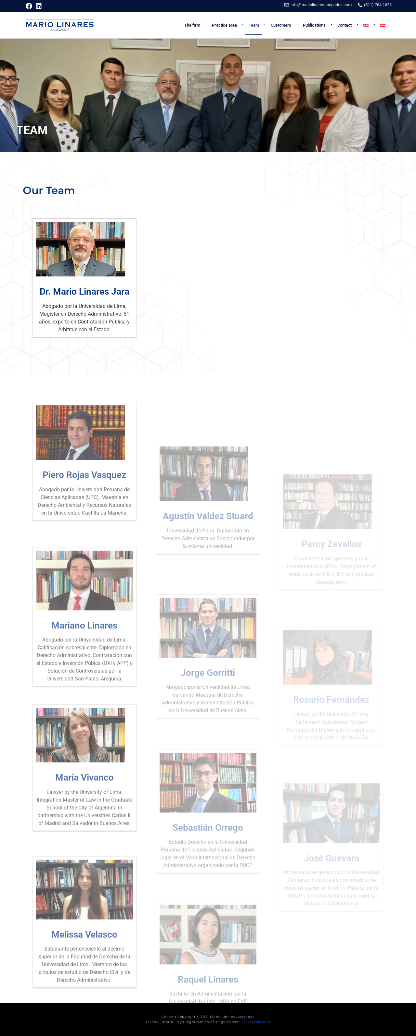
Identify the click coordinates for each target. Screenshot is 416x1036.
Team (254, 25)
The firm (192, 25)
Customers (281, 25)
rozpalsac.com (257, 1022)
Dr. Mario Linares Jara (84, 291)
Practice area (224, 25)
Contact (344, 25)
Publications (314, 25)
